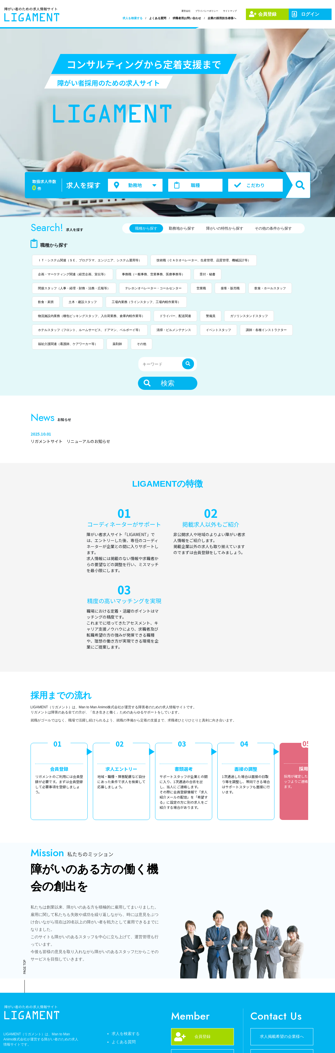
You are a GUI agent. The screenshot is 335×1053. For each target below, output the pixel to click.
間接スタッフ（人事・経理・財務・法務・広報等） (74, 288)
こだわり (249, 185)
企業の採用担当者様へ (222, 18)
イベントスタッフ (218, 330)
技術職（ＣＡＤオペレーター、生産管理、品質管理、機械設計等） (204, 260)
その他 (141, 344)
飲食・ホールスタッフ (270, 288)
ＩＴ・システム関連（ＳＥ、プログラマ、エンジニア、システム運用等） (90, 260)
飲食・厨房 (46, 302)
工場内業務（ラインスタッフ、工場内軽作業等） (146, 302)
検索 (159, 383)
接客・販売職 (230, 288)
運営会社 (185, 11)
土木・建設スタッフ (83, 302)
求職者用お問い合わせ (186, 18)
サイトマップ (230, 11)
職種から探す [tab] (146, 228)
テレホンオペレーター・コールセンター (153, 288)
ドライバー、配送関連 (175, 316)
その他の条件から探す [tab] (273, 228)
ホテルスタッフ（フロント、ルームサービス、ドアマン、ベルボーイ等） (90, 330)
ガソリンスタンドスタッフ (249, 316)
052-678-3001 (202, 1000)
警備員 (210, 316)
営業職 (201, 288)
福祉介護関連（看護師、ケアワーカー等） (68, 344)
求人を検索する (133, 18)
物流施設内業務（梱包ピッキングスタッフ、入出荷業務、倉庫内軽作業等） (91, 316)
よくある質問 (157, 18)
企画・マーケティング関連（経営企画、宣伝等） (72, 274)
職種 (187, 185)
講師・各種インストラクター (266, 330)
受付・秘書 (207, 274)
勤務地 (135, 185)
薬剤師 (117, 344)
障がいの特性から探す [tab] (224, 228)
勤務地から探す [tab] (182, 228)
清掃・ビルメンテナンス (174, 330)
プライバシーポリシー (206, 11)
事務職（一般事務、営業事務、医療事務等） (153, 274)
